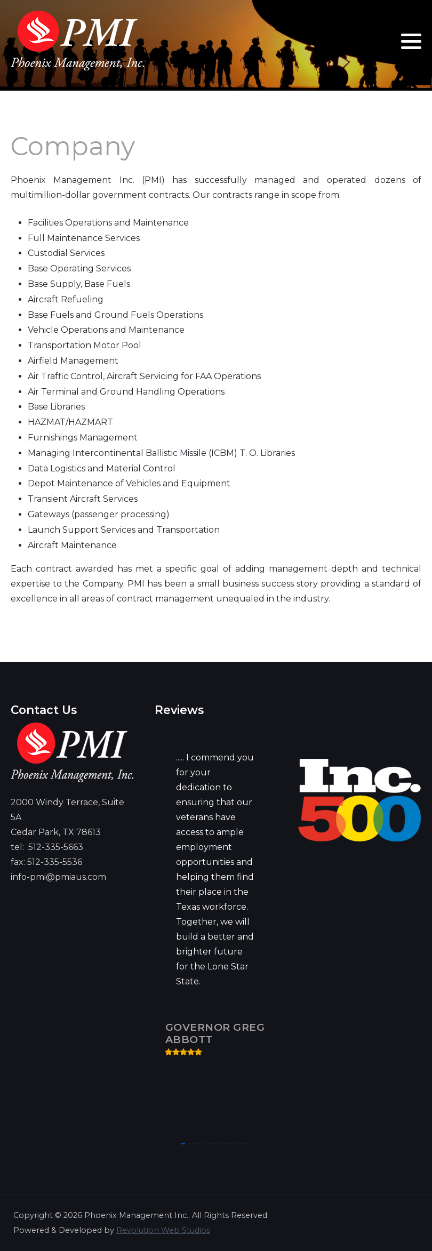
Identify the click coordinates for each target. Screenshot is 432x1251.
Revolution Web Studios (163, 1230)
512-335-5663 (55, 847)
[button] (411, 41)
